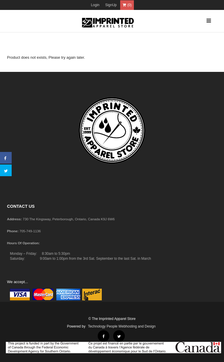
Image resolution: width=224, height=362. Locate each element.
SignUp (111, 5)
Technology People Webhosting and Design (121, 326)
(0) (127, 5)
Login (95, 5)
